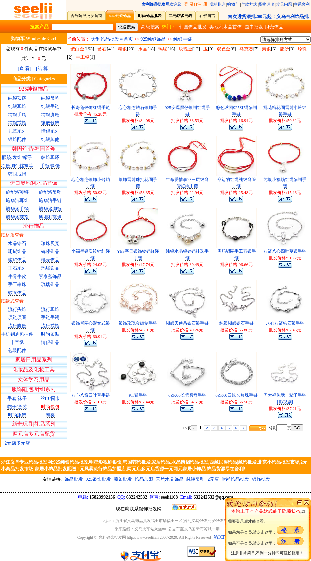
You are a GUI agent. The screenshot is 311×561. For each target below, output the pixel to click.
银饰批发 (261, 479)
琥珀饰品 (17, 259)
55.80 (243, 329)
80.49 (194, 264)
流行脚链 (17, 325)
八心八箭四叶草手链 (90, 395)
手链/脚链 (50, 165)
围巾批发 (254, 26)
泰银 (122, 49)
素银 (266, 49)
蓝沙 (284, 49)
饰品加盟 (144, 479)
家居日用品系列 (33, 359)
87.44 (145, 401)
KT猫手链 (138, 395)
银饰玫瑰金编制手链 (138, 323)
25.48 (243, 192)
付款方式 (249, 4)
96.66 (243, 264)
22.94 (194, 192)
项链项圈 (17, 317)
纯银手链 (50, 106)
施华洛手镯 (17, 208)
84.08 (145, 120)
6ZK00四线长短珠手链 (236, 395)
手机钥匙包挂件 (17, 334)
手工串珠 (17, 284)
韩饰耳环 (50, 157)
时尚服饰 (17, 414)
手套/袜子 (17, 398)
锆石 (102, 49)
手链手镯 (50, 317)
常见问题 (284, 4)
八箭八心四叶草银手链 (284, 251)
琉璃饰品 (50, 284)
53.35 (145, 192)
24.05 (97, 264)
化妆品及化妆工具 (34, 369)
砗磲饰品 (50, 251)
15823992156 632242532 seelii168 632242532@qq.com (155, 497)
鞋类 (50, 414)
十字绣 (17, 342)
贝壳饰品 (274, 26)
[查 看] (24, 68)
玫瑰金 (185, 49)
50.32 (292, 120)
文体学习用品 (34, 379)
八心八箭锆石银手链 (285, 323)
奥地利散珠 (50, 216)
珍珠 (302, 49)
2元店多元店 (17, 443)
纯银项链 (17, 98)
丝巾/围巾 (50, 398)
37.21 (292, 408)
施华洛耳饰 (17, 200)
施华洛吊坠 (50, 192)
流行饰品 (33, 226)
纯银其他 (50, 139)
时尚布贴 (50, 334)
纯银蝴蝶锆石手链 (236, 323)
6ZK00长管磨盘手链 (187, 395)
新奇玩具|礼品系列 (33, 424)
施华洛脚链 (50, 208)
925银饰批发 (98, 479)
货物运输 (266, 4)
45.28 (97, 114)
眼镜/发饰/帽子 (17, 157)
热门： (169, 26)
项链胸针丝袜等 (17, 165)
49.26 (194, 329)
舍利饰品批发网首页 (112, 39)
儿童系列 (17, 131)
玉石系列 (17, 268)
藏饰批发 (123, 479)
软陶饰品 (17, 292)
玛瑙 (162, 49)
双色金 (223, 49)
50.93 (97, 192)
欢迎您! (162, 4)
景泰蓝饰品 (50, 276)
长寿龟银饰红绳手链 (90, 107)
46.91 (145, 329)
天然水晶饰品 (170, 479)
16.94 (243, 120)
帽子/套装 (17, 406)
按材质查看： (14, 235)
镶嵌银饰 (50, 122)
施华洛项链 (17, 192)
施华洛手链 (50, 200)
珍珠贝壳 (50, 243)
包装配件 (17, 350)
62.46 (292, 329)
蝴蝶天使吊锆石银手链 (187, 323)
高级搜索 (150, 26)
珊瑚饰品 (17, 251)
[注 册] (202, 4)
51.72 (292, 257)
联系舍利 (302, 4)
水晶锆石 (17, 243)
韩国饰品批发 (193, 26)
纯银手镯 (17, 114)
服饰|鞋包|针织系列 (34, 389)
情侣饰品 (50, 342)
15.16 (292, 192)
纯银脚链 (50, 114)
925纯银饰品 (33, 89)
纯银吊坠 (50, 98)
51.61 (97, 401)
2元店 (213, 479)
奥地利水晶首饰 (225, 26)
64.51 (194, 401)
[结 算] (43, 68)
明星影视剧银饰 (105, 462)
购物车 (233, 4)
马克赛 (246, 49)
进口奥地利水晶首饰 (33, 183)
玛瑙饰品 (50, 268)
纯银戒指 (17, 122)
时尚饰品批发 (235, 479)
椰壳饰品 (50, 259)
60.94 (97, 336)
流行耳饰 (50, 309)
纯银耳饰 (17, 106)
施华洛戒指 (17, 216)
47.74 (145, 264)
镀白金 (77, 49)
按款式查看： (14, 301)
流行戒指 (50, 325)
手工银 (82, 57)
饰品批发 (73, 479)
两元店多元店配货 (34, 434)
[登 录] (189, 4)
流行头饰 (17, 309)
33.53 (194, 120)
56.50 (243, 401)
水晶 (142, 49)
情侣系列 (50, 131)
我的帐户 (217, 4)
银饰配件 (17, 139)
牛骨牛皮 (17, 276)
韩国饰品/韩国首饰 (33, 148)
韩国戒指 (17, 174)
